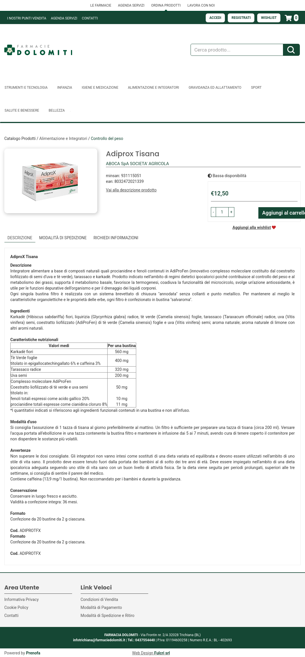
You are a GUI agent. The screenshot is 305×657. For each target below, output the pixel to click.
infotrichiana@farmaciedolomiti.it (99, 640)
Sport (256, 88)
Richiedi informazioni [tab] (116, 238)
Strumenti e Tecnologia (26, 88)
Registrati (241, 18)
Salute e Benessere (22, 110)
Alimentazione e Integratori (153, 88)
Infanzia (64, 88)
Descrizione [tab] (19, 238)
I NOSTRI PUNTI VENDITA (26, 18)
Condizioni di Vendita (99, 599)
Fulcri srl (162, 653)
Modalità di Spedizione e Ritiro (107, 615)
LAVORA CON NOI (201, 5)
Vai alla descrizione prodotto (131, 190)
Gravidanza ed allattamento (215, 88)
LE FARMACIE (100, 5)
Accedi (215, 18)
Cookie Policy (16, 607)
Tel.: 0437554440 (141, 640)
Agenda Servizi (64, 18)
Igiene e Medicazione (100, 88)
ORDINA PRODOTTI (166, 5)
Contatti (90, 18)
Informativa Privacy (21, 599)
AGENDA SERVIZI (131, 5)
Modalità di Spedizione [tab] (63, 238)
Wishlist (269, 18)
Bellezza (57, 110)
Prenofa (33, 653)
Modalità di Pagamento (101, 607)
